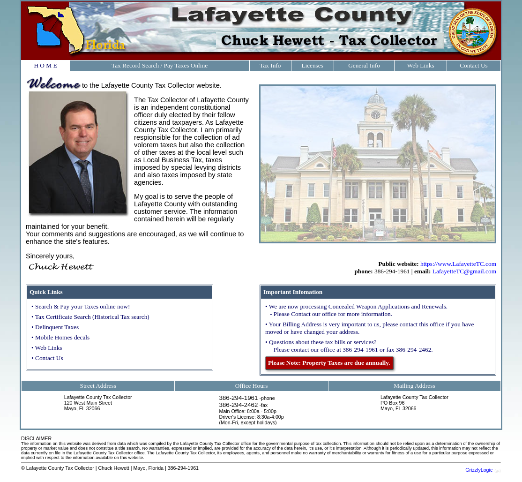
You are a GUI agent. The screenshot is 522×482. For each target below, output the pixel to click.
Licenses (312, 65)
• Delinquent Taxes (55, 327)
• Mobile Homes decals (60, 337)
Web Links (420, 65)
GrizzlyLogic (478, 470)
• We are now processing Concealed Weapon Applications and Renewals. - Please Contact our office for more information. (356, 310)
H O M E (45, 65)
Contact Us (474, 65)
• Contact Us (47, 358)
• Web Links (46, 347)
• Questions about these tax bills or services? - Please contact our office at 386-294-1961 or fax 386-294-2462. (349, 346)
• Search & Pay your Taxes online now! (80, 306)
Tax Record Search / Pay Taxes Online (160, 65)
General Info (364, 65)
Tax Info (270, 65)
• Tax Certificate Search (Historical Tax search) (90, 316)
